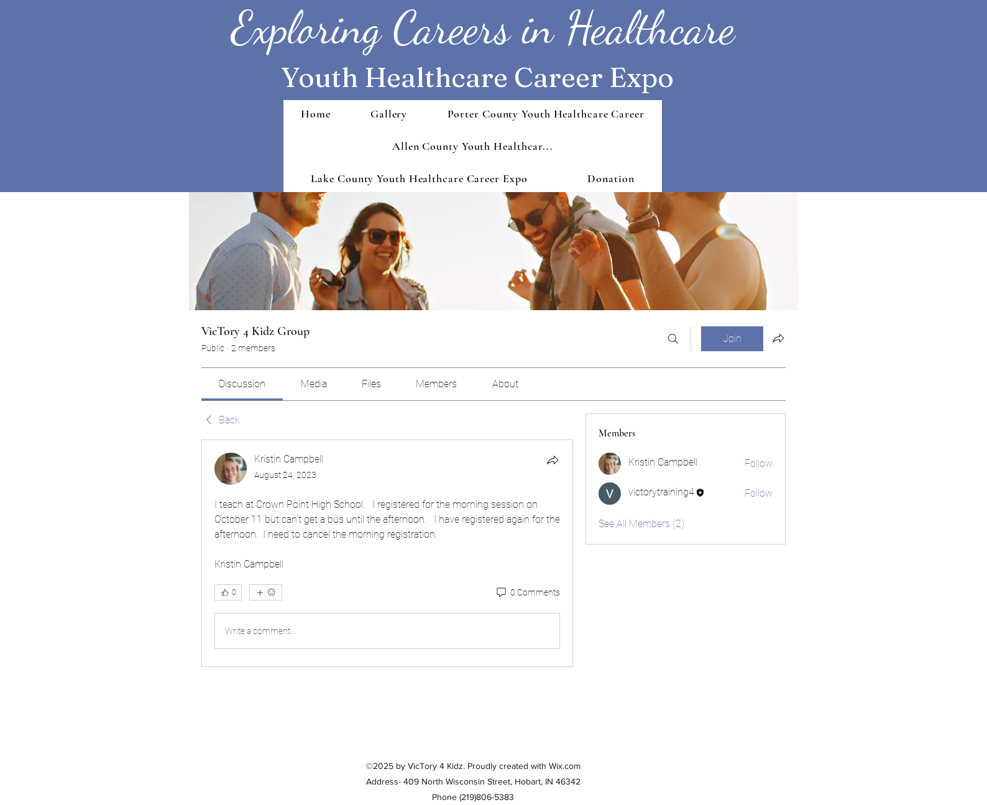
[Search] (673, 338)
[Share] (552, 460)
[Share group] (778, 338)
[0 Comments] (527, 593)
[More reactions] (265, 592)
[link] (242, 384)
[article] (387, 553)
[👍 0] (228, 592)
